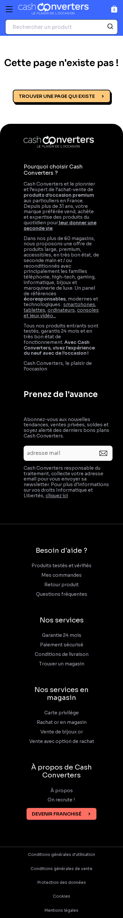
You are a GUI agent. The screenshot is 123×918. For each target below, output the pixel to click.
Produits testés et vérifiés (61, 566)
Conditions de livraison (62, 654)
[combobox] (61, 26)
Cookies (61, 896)
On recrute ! (62, 800)
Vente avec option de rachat (61, 741)
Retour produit (61, 585)
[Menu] (9, 9)
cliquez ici (57, 496)
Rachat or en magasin (62, 722)
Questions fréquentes (61, 594)
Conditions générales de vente (61, 868)
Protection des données (61, 882)
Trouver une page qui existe (57, 96)
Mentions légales (61, 910)
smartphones (79, 304)
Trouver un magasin (61, 664)
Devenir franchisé (56, 814)
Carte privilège (61, 713)
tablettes (34, 310)
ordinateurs (61, 310)
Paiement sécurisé (61, 645)
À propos (62, 791)
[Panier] (114, 9)
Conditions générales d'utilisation (61, 854)
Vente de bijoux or (61, 732)
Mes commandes (61, 575)
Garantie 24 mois (61, 635)
